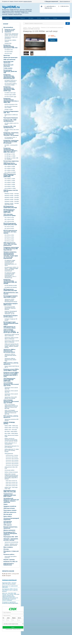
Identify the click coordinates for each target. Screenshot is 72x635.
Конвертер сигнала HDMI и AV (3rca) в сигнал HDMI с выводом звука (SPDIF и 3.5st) (11, 374)
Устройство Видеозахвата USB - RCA (11, 112)
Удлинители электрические (11, 542)
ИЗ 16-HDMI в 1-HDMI (10, 188)
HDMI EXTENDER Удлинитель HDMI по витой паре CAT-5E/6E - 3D (11, 331)
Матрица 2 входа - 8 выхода (12, 199)
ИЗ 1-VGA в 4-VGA (9, 219)
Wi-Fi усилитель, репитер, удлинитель (11, 416)
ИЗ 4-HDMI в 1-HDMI (10, 182)
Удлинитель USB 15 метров (12, 460)
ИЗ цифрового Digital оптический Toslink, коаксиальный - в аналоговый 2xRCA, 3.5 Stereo (10, 263)
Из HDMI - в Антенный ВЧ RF (11, 145)
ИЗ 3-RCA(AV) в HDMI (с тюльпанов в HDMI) (11, 84)
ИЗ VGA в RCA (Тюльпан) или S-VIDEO (11, 107)
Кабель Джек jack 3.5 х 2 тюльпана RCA (11, 443)
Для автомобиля (8, 27)
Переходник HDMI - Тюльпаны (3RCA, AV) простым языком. (9, 583)
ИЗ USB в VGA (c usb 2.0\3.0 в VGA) (12, 130)
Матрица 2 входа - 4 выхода (12, 195)
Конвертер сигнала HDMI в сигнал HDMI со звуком (11, 370)
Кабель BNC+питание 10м (11, 482)
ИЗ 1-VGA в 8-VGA (9, 221)
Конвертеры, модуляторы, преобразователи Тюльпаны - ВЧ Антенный (11, 134)
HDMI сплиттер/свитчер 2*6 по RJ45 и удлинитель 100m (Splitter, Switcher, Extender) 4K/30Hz (12, 345)
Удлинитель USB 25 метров (12, 463)
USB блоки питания (9, 508)
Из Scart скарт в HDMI (10, 94)
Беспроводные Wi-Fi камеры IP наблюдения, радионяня (10, 533)
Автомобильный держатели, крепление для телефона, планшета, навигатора (11, 500)
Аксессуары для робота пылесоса (10, 557)
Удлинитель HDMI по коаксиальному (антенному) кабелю (9, 351)
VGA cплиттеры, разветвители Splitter (10, 215)
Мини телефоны (8, 547)
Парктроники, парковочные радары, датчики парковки (11, 34)
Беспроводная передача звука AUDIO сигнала (10, 296)
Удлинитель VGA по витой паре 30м (11, 388)
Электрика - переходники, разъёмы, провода (11, 539)
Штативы (6, 549)
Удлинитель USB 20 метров (12, 461)
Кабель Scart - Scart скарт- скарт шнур (11, 488)
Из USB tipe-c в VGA (10, 154)
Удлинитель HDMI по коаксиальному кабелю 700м (10, 360)
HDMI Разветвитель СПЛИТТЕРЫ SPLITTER (10, 163)
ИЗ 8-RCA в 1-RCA (9, 237)
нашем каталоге (28, 1)
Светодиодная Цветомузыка (8, 522)
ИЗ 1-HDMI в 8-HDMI (10, 170)
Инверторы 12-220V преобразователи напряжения (10, 30)
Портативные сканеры (10, 510)
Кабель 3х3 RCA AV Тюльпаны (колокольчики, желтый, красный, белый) (11, 440)
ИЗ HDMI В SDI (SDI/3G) (11, 287)
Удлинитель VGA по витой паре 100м (11, 394)
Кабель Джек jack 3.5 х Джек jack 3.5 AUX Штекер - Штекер (12, 450)
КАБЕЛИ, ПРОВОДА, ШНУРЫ (9, 423)
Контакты (47, 18)
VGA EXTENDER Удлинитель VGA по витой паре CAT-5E (11, 384)
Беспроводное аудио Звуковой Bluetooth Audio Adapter (11, 323)
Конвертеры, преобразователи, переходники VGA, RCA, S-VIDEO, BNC (11, 100)
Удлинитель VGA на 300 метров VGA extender (11, 397)
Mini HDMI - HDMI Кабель (11, 431)
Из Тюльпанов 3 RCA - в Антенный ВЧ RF (11, 138)
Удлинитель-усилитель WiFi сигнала (12, 420)
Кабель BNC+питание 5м (11, 480)
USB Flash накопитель (10, 512)
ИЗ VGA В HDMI (9, 51)
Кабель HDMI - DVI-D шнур (11, 427)
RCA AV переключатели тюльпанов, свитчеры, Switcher (10, 232)
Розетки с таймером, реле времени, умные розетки (11, 544)
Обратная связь (48, 8)
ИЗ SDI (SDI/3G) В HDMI (11, 285)
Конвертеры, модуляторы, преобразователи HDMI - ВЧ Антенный (11, 142)
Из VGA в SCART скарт (10, 96)
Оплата (39, 18)
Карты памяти (8, 516)
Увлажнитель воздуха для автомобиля (11, 37)
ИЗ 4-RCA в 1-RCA (9, 235)
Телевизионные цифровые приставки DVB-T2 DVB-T (10, 495)
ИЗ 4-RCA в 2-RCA (9, 239)
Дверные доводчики (9, 530)
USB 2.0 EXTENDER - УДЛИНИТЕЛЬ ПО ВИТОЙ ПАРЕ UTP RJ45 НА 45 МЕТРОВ (11, 412)
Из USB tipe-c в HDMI (10, 156)
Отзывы (55, 18)
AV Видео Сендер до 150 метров (11, 319)
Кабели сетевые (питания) (11, 472)
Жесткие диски (8, 514)
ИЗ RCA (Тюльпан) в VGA (11, 104)
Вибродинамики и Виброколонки (9, 564)
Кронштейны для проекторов (8, 62)
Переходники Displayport (11, 117)
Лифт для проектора (9, 59)
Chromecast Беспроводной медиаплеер (11, 519)
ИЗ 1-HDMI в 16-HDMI (10, 172)
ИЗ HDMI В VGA (9, 49)
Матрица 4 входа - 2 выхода (12, 197)
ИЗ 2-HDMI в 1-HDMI (10, 178)
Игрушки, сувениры (9, 559)
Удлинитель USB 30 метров (12, 465)
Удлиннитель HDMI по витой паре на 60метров (12, 335)
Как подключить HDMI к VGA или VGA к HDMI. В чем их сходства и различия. (10, 590)
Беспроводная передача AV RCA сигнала (10, 316)
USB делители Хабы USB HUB (11, 467)
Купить (52, 40)
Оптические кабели (9, 470)
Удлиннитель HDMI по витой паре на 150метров (12, 341)
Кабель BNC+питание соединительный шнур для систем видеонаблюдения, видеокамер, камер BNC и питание (11, 476)
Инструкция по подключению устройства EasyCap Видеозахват (10, 602)
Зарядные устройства (10, 506)
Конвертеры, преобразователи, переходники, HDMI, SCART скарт (9, 88)
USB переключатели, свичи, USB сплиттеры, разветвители (10, 244)
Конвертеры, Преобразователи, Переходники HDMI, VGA (10, 46)
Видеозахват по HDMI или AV (11, 115)
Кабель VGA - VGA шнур (11, 429)
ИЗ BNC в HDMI (9, 109)
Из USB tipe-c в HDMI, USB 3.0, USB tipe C (11, 158)
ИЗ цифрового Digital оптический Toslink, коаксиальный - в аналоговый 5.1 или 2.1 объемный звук (10, 275)
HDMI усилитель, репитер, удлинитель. (11, 363)
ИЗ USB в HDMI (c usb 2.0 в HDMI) (11, 124)
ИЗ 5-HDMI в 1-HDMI (10, 184)
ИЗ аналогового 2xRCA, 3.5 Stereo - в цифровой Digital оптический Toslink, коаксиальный (11, 269)
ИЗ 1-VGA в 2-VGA (9, 217)
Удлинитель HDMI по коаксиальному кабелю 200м (10, 355)
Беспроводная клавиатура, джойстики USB (10, 71)
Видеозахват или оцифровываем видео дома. (10, 586)
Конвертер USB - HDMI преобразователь (10, 120)
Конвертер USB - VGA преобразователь (10, 127)
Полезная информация (9, 580)
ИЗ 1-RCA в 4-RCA (9, 226)
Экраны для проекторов (10, 57)
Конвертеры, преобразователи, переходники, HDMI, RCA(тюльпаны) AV (9, 76)
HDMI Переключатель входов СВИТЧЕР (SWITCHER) (10, 175)
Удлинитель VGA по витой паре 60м (11, 391)
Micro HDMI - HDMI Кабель (11, 433)
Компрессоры (8, 43)
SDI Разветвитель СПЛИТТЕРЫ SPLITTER (10, 290)
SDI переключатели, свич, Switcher (11, 293)
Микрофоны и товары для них (11, 552)
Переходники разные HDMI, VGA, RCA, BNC (10, 491)
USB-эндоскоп (8, 524)
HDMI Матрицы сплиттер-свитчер (11, 191)
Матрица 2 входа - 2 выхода (12, 193)
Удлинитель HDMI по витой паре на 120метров (11, 338)
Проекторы (7, 55)
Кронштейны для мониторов (8, 65)
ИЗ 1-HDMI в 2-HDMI (10, 166)
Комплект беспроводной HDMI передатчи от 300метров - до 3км (11, 312)
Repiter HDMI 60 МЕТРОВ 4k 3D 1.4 (12, 367)
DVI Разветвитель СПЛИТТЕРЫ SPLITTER (10, 207)
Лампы (6, 504)
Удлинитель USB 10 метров (12, 458)
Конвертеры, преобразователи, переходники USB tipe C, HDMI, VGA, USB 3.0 (10, 150)
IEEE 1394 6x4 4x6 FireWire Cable (11, 436)
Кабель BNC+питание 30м (11, 485)
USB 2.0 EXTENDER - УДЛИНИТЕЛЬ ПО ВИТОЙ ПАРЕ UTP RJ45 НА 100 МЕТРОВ (11, 406)
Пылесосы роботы (9, 554)
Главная (7, 18)
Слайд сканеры (8, 68)
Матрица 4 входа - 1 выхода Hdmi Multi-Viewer (12, 204)
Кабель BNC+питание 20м (11, 483)
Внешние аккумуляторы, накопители (11, 527)
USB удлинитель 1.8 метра (12, 455)
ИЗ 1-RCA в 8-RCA (9, 228)
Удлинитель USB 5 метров (12, 456)
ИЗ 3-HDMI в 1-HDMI (10, 180)
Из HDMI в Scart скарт (10, 92)
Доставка (31, 18)
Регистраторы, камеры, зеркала (10, 40)
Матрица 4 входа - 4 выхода (12, 201)
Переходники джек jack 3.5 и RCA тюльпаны (12, 446)
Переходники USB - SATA (11, 536)
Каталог (15, 18)
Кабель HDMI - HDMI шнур (11, 425)
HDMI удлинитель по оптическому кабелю (9, 327)
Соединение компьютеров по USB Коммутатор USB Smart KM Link (11, 249)
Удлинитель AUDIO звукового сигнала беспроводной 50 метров (11, 300)
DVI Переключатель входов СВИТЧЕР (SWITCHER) (9, 211)
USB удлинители (9, 453)
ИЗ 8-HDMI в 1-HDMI (10, 186)
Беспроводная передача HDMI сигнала (10, 304)
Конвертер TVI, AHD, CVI (10, 561)
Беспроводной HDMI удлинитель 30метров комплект (10, 308)
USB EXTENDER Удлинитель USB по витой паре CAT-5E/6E (11, 401)
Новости (22, 18)
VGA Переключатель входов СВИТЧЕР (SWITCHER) (9, 380)
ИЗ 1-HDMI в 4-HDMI (10, 168)
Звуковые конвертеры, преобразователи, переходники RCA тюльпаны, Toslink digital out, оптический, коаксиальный (11, 255)
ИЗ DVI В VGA (8, 53)
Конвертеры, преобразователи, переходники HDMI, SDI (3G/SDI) (10, 281)
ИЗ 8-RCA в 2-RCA (9, 240)
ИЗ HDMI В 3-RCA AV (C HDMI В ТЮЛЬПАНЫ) (11, 81)
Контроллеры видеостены (11, 161)
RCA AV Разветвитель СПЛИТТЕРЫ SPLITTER (10, 224)
